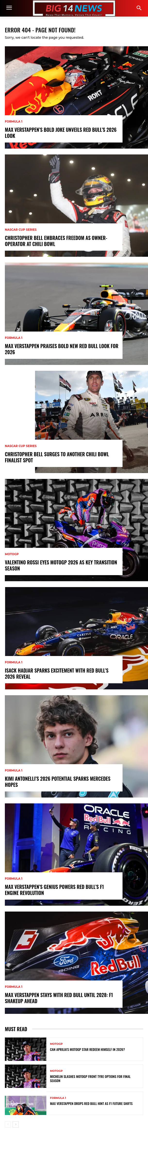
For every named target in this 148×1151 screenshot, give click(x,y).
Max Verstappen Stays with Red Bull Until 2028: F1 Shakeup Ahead (59, 998)
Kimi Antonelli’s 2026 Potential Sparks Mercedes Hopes (57, 782)
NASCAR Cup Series (21, 229)
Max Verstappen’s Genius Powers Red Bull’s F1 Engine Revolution (54, 890)
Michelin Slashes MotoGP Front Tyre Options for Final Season (90, 1078)
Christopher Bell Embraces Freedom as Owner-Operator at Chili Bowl (56, 241)
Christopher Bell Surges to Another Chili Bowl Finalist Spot (57, 457)
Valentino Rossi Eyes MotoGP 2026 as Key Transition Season (61, 565)
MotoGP (12, 554)
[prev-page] (8, 1124)
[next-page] (16, 1124)
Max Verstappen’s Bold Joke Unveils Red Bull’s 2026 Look (60, 133)
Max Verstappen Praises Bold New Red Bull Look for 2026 (61, 349)
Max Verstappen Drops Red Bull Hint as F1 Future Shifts (91, 1103)
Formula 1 (13, 121)
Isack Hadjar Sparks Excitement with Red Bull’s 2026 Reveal (56, 673)
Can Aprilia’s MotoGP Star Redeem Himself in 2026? (87, 1049)
